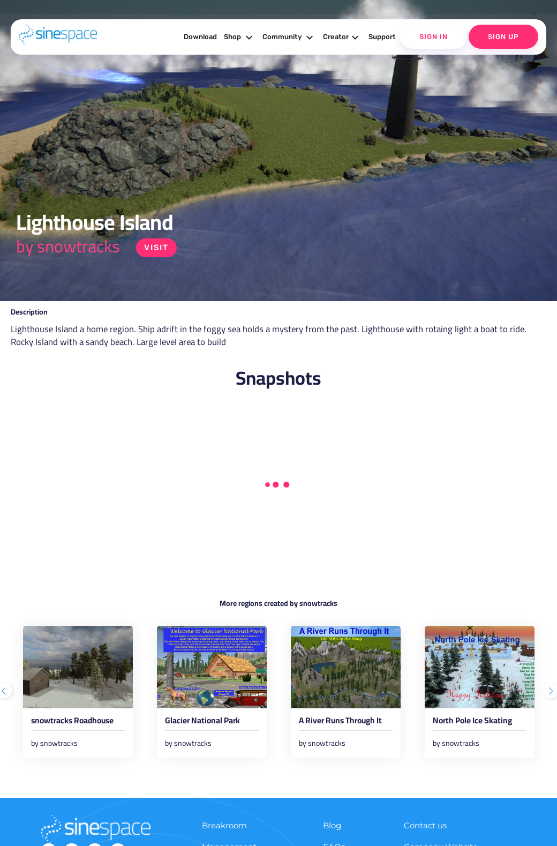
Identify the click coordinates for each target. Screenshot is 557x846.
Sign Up (503, 37)
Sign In (433, 37)
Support (382, 37)
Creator (342, 37)
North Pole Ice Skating (477, 722)
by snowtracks (68, 246)
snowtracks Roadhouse (77, 722)
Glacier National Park (206, 722)
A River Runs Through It (345, 722)
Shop (239, 37)
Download (200, 37)
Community (289, 37)
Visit (156, 247)
